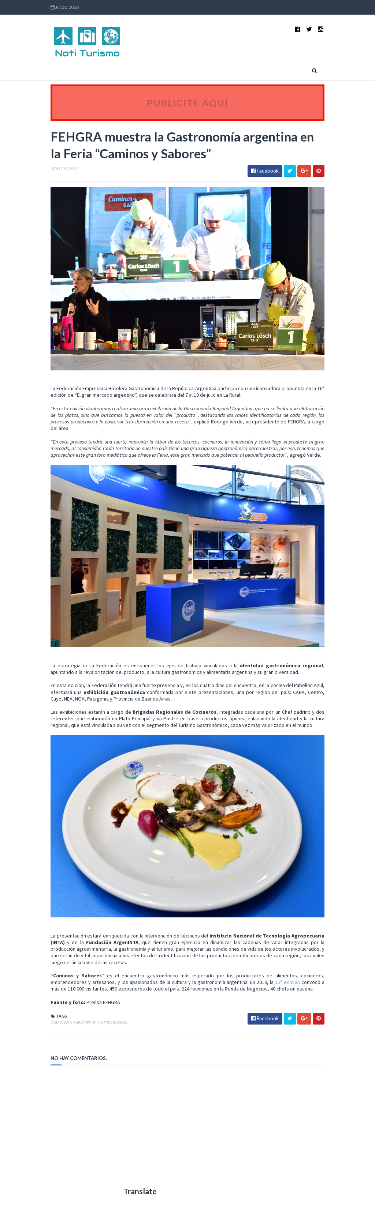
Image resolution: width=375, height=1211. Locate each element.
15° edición (287, 982)
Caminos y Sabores (71, 1022)
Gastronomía (112, 1022)
